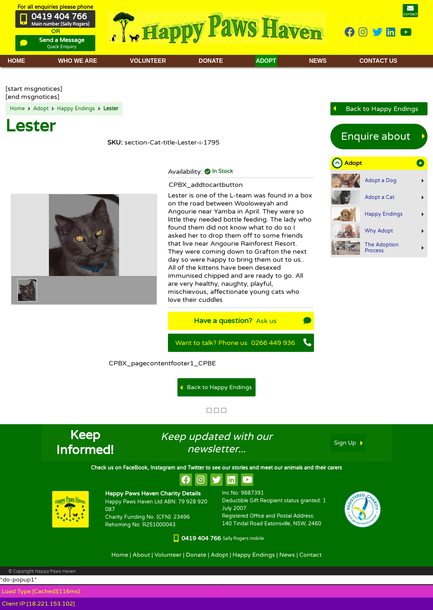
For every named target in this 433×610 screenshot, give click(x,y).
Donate (196, 555)
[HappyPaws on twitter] (377, 32)
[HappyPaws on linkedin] (391, 32)
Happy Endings (76, 109)
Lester (110, 109)
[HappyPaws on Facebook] (350, 32)
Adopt (41, 109)
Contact (310, 555)
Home (17, 109)
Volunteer (167, 555)
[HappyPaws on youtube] (406, 32)
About (141, 555)
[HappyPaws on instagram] (364, 32)
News (287, 555)
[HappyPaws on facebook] (186, 479)
